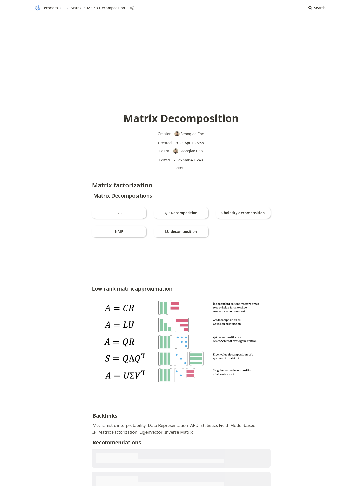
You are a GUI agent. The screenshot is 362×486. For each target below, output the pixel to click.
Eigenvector (151, 432)
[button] (317, 8)
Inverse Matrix (178, 432)
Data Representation (168, 425)
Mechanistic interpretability (119, 425)
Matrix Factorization (117, 432)
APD (194, 425)
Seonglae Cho (189, 133)
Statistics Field (214, 425)
